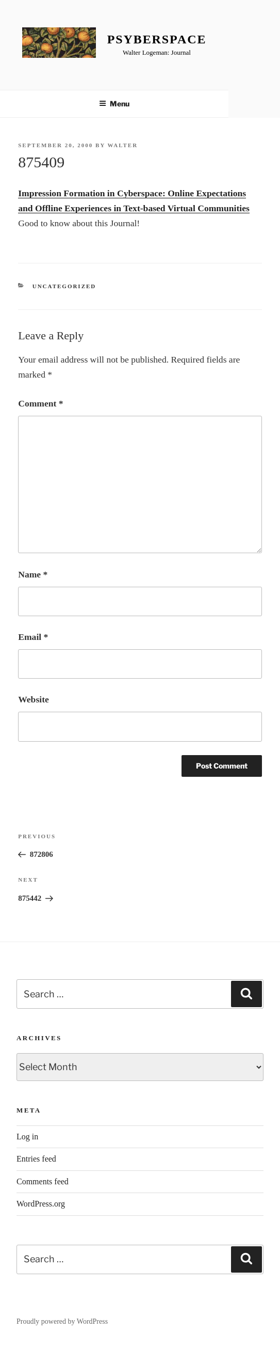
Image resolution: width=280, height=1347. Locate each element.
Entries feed (36, 1158)
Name (32, 574)
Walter (122, 145)
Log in (27, 1136)
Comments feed (43, 1181)
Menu (114, 103)
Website (33, 699)
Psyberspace (157, 39)
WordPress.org (41, 1203)
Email (33, 637)
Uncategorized (64, 286)
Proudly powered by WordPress (62, 1321)
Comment (40, 403)
